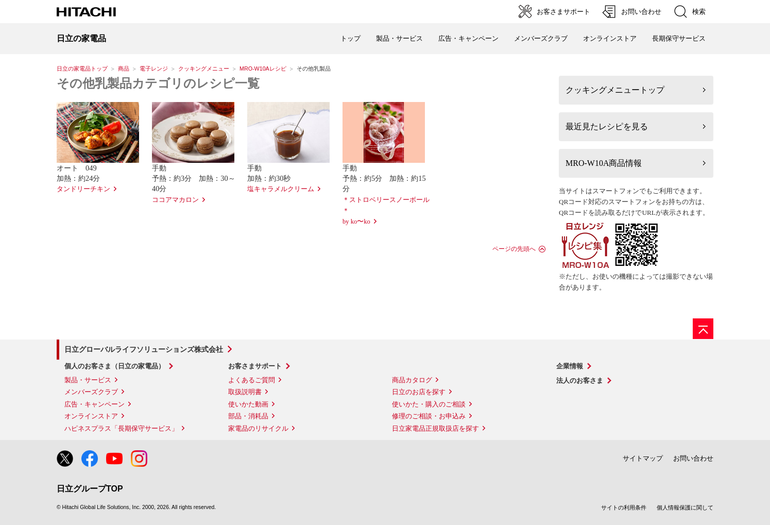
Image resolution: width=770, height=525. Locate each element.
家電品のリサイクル (258, 428)
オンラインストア (610, 38)
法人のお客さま (579, 380)
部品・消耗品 (248, 416)
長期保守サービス (679, 38)
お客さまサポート (255, 366)
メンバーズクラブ (541, 38)
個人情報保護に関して (685, 507)
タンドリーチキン (83, 189)
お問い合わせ (693, 458)
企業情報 (569, 366)
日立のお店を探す (419, 392)
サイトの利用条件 (623, 507)
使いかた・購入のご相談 (429, 404)
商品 (123, 68)
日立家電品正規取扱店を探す (435, 428)
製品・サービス (87, 380)
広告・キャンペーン (94, 404)
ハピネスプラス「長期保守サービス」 (121, 428)
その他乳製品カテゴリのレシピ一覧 (158, 83)
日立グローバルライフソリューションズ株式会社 (143, 349)
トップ (350, 38)
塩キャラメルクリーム (280, 189)
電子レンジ (154, 68)
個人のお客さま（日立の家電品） (114, 366)
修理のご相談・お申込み (429, 416)
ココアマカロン (175, 200)
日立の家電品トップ (82, 68)
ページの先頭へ (514, 248)
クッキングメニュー (203, 68)
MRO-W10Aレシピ (262, 68)
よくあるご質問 (251, 380)
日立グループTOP (90, 488)
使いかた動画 (248, 404)
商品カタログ (412, 380)
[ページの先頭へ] (703, 328)
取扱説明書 (245, 392)
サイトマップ (643, 458)
